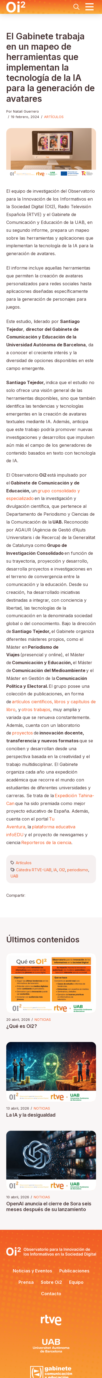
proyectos (22, 733)
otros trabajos (35, 709)
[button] (76, 7)
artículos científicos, (32, 701)
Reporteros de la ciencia (46, 842)
